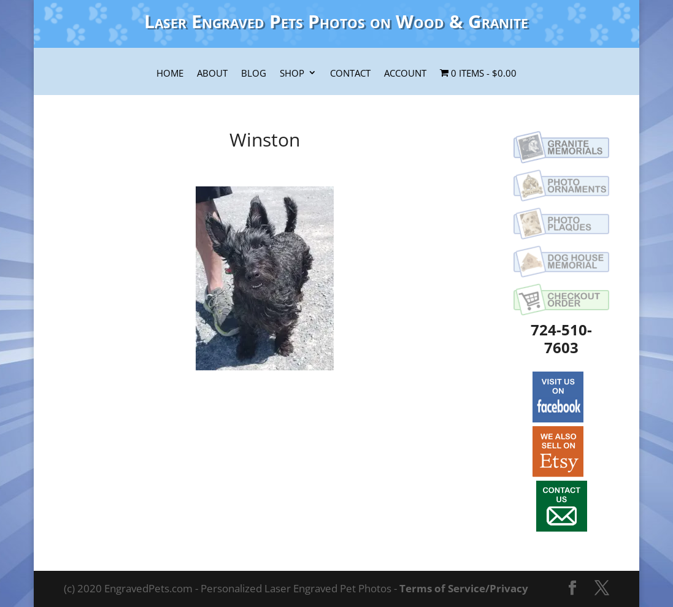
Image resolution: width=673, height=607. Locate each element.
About (212, 73)
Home (169, 73)
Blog (253, 73)
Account (405, 73)
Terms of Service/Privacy (463, 588)
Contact (350, 73)
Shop (292, 73)
